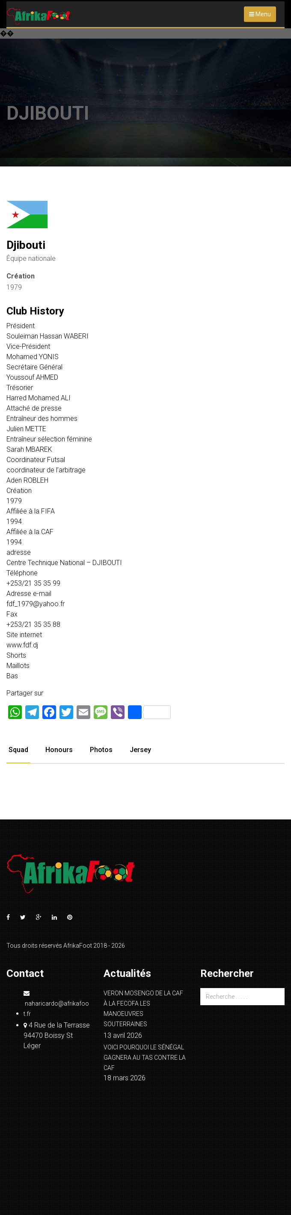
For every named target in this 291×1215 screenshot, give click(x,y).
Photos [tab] (101, 750)
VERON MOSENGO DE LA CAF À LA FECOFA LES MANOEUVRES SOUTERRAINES (143, 1009)
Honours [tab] (59, 750)
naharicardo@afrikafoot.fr (56, 1003)
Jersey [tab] (140, 750)
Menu (260, 14)
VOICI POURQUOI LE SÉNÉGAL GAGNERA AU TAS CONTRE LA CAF (145, 1057)
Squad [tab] (18, 750)
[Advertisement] (145, 93)
